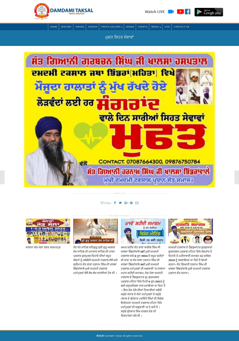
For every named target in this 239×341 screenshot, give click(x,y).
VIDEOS (80, 27)
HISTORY (66, 27)
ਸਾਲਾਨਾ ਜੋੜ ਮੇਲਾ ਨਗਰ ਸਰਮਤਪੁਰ (43, 247)
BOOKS (130, 27)
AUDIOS (92, 27)
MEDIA (155, 27)
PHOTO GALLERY (111, 27)
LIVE (167, 27)
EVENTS (142, 27)
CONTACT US (181, 27)
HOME (53, 27)
